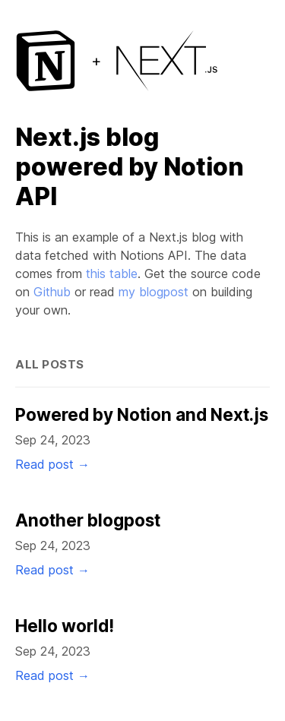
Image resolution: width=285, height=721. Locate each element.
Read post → (52, 464)
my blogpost (153, 291)
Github (52, 291)
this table (112, 273)
